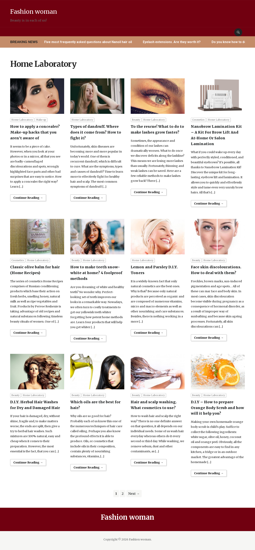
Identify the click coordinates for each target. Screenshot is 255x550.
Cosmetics (198, 119)
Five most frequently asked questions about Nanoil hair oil (88, 42)
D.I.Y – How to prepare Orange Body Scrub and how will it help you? (217, 408)
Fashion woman (47, 10)
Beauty (136, 119)
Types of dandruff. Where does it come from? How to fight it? (95, 132)
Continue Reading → (28, 198)
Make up (41, 119)
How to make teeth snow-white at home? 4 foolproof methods (96, 273)
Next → (134, 494)
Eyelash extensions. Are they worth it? (172, 42)
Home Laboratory (22, 119)
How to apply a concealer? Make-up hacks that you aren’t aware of (35, 132)
